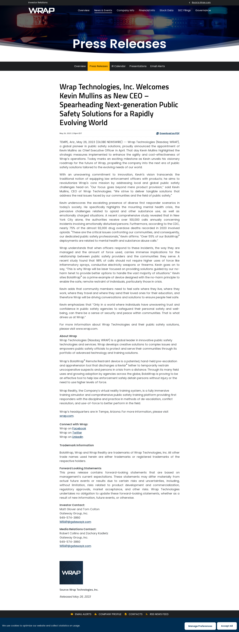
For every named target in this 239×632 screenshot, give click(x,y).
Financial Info (147, 10)
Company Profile (110, 614)
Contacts (135, 614)
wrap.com (67, 416)
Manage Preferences (200, 626)
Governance (203, 10)
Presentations (138, 66)
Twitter (77, 433)
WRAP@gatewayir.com (75, 522)
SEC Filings (184, 10)
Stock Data (166, 10)
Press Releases (98, 66)
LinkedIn (77, 437)
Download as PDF (168, 133)
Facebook (79, 428)
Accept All (227, 625)
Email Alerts (157, 66)
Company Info (125, 10)
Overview (83, 10)
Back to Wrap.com (201, 2)
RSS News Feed (159, 614)
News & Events (103, 10)
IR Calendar (118, 66)
